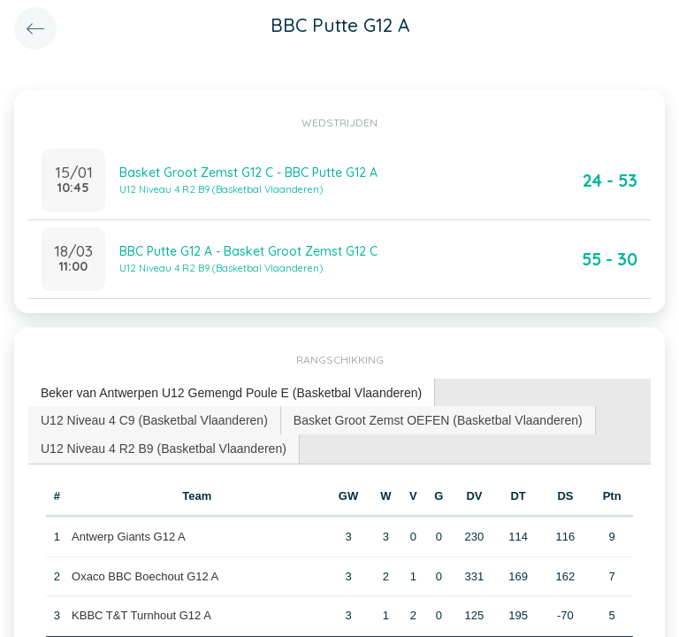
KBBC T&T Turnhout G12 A (141, 615)
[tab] (231, 393)
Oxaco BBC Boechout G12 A (145, 576)
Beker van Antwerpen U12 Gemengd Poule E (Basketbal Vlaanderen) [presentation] (231, 393)
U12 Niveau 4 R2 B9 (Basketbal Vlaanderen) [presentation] (163, 448)
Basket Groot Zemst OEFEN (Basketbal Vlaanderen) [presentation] (438, 420)
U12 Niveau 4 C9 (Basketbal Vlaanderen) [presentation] (154, 420)
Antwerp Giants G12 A (129, 536)
